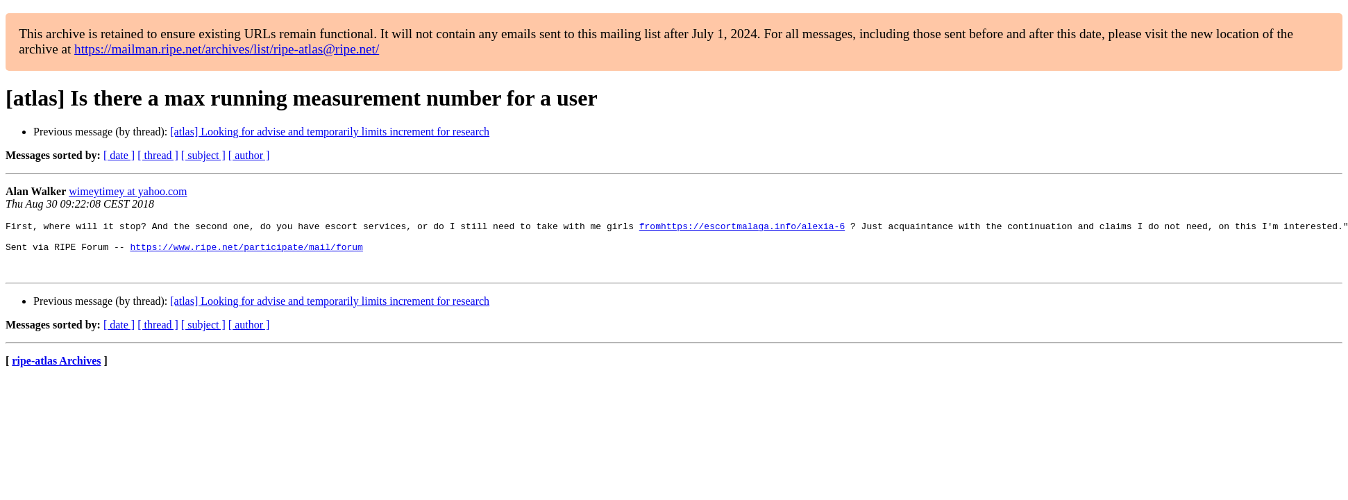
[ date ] (119, 155)
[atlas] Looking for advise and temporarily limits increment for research (329, 132)
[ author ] (249, 155)
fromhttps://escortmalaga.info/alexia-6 (742, 228)
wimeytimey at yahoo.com (128, 191)
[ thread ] (157, 155)
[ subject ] (203, 155)
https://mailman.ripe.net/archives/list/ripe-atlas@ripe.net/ (226, 49)
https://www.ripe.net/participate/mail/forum (246, 253)
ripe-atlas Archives (56, 371)
